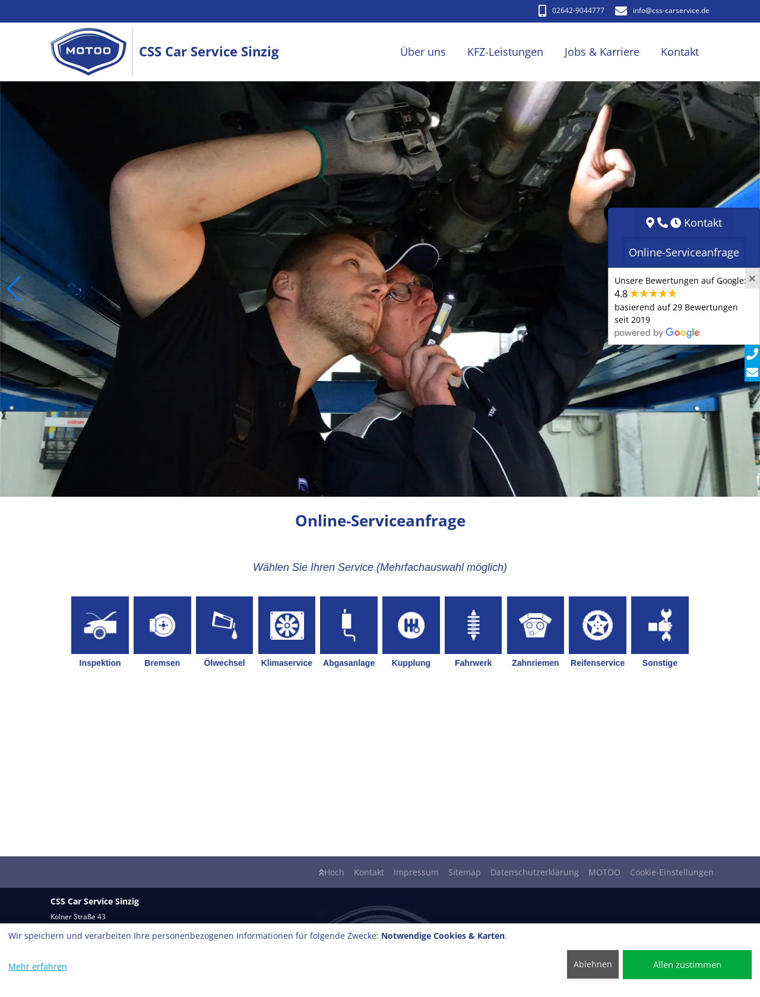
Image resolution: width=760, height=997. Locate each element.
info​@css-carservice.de (662, 10)
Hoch (331, 872)
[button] (14, 289)
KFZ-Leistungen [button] (505, 52)
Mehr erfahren (37, 966)
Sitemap (464, 872)
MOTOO (604, 872)
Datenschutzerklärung (534, 872)
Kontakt (369, 872)
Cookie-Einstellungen (672, 872)
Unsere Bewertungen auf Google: (680, 306)
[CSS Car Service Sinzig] (94, 52)
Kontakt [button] (680, 52)
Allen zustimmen (687, 964)
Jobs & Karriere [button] (602, 52)
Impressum (416, 872)
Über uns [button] (423, 52)
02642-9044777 (571, 10)
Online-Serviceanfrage (684, 252)
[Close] (752, 278)
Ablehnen (593, 964)
